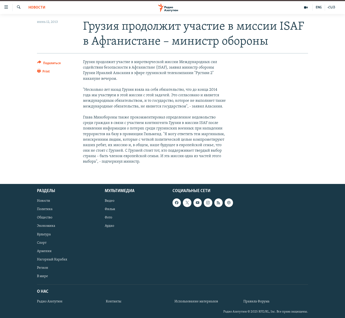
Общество (44, 217)
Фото (108, 217)
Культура (44, 234)
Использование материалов (196, 301)
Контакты (113, 301)
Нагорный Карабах (52, 259)
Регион (42, 267)
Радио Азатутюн (49, 301)
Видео (109, 201)
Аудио (109, 226)
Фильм (110, 209)
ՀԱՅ (331, 7)
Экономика (46, 226)
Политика (45, 209)
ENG (319, 7)
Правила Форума (256, 301)
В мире (42, 276)
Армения (44, 251)
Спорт (41, 242)
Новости (36, 7)
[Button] (49, 63)
